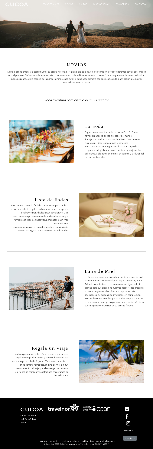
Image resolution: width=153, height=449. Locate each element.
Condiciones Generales (96, 441)
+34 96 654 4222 (28, 419)
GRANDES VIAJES (51, 4)
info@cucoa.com (28, 415)
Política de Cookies (66, 441)
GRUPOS (83, 4)
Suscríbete (130, 438)
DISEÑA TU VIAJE (101, 4)
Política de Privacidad (48, 441)
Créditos (110, 441)
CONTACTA (140, 4)
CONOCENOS (122, 4)
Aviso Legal (80, 441)
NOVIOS (69, 4)
